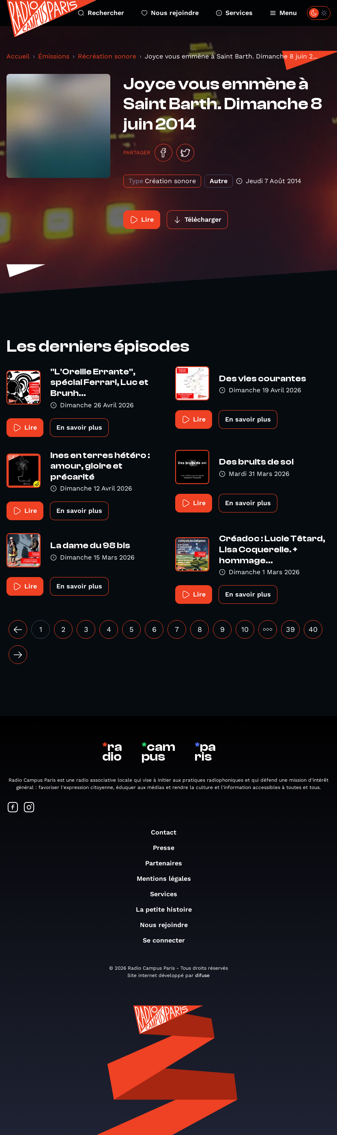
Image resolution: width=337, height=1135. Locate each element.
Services (234, 13)
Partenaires (167, 863)
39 (290, 629)
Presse (167, 848)
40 (313, 629)
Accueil (18, 56)
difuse (202, 975)
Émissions (53, 56)
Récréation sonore (107, 56)
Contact (168, 832)
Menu (283, 13)
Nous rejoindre (170, 13)
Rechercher (101, 13)
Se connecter (168, 940)
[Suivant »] (18, 655)
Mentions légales (168, 878)
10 (245, 629)
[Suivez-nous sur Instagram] (29, 808)
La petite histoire (168, 909)
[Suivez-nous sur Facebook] (12, 808)
